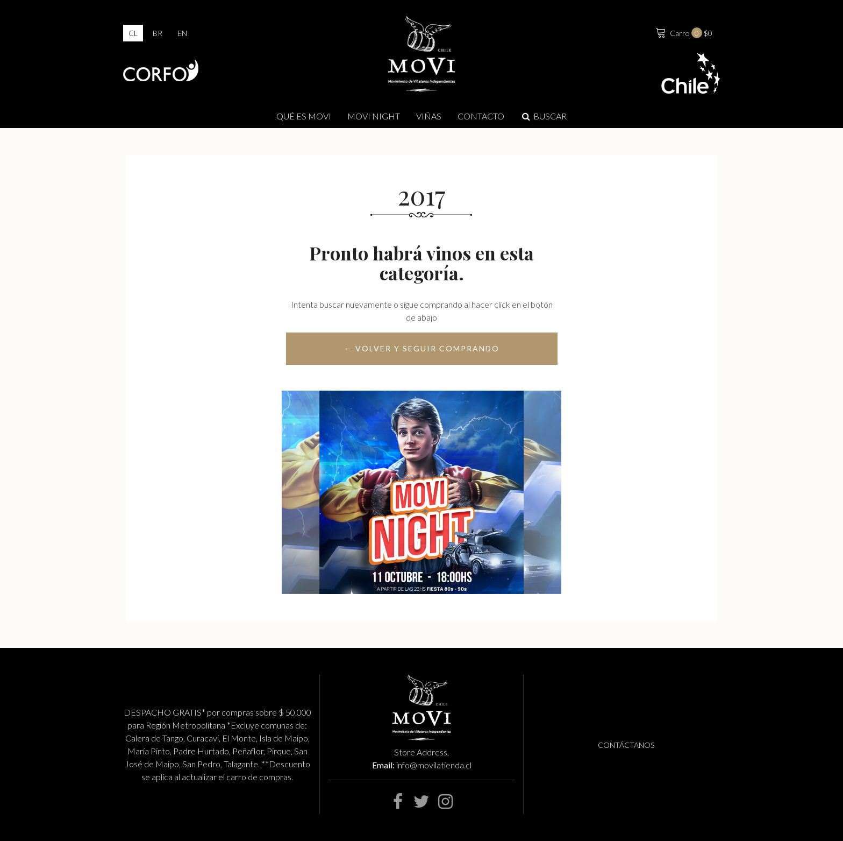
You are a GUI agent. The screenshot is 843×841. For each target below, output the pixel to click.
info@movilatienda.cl (433, 765)
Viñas (428, 116)
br (157, 33)
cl (133, 33)
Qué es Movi (303, 116)
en (182, 33)
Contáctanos (626, 745)
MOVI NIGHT (373, 116)
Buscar (543, 116)
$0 (682, 32)
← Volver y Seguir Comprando (421, 348)
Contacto (481, 116)
